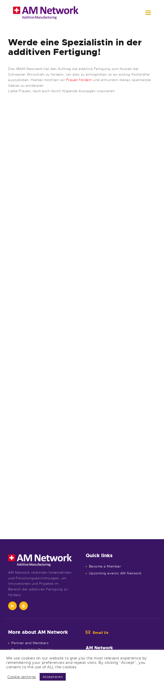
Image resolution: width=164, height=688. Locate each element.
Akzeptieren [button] (53, 677)
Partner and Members (30, 643)
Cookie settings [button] (21, 677)
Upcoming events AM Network (115, 573)
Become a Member (105, 566)
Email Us (97, 632)
